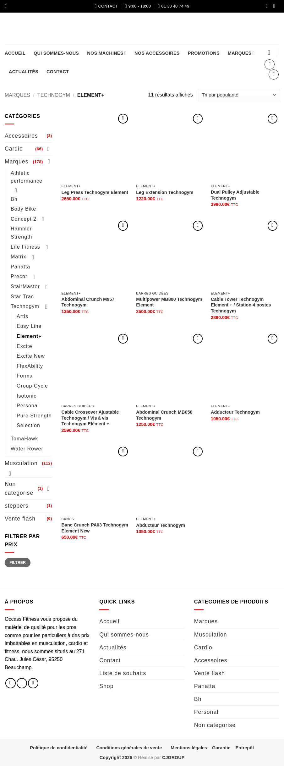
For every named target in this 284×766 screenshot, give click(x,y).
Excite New (31, 356)
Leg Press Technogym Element (95, 192)
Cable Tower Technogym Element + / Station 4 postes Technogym (241, 305)
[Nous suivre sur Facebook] (268, 6)
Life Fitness (25, 247)
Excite (24, 346)
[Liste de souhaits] (269, 52)
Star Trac (22, 296)
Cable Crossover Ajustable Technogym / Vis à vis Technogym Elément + (90, 418)
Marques (241, 53)
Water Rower (27, 448)
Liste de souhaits (122, 673)
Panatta (20, 266)
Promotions (204, 53)
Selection (28, 425)
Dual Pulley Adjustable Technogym (235, 195)
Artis (22, 316)
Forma (25, 375)
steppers (16, 506)
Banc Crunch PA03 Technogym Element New (95, 527)
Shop (106, 686)
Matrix (18, 256)
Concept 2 (23, 219)
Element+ (29, 336)
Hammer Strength (21, 233)
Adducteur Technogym (235, 412)
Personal (28, 405)
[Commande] (238, 95)
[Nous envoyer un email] (33, 683)
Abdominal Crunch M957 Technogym (88, 302)
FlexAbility (30, 366)
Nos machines (106, 53)
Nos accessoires (157, 53)
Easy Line (29, 326)
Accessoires (21, 136)
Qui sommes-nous (56, 53)
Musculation (21, 463)
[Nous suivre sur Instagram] (275, 6)
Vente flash (20, 518)
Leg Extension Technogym (164, 192)
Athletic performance (26, 177)
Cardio (14, 149)
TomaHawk (24, 438)
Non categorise (19, 488)
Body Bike (23, 209)
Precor (19, 276)
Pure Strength (34, 415)
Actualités (23, 71)
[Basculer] (48, 148)
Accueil (15, 53)
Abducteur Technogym (160, 525)
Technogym (53, 95)
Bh (14, 199)
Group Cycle (32, 386)
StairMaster (25, 286)
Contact (57, 71)
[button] (7, 6)
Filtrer (17, 562)
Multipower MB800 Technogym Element (169, 302)
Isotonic (26, 395)
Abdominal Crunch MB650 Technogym (164, 415)
